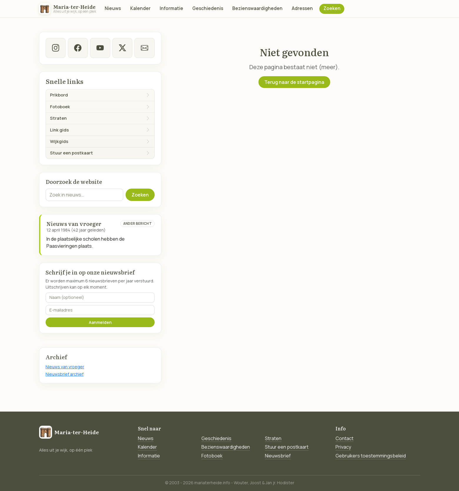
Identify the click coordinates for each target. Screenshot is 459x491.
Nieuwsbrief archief (65, 374)
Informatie (171, 8)
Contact (344, 438)
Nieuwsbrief (278, 455)
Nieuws (113, 8)
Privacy (343, 447)
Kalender (140, 8)
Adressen (302, 8)
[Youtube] (100, 48)
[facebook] (78, 48)
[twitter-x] (122, 48)
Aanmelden (100, 322)
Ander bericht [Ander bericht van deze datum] (137, 223)
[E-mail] (144, 48)
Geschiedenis (207, 8)
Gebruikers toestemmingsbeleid (371, 455)
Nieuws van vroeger (65, 367)
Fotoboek (212, 455)
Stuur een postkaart (286, 447)
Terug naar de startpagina (294, 82)
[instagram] (56, 48)
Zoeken (332, 8)
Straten (273, 438)
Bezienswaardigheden (257, 8)
